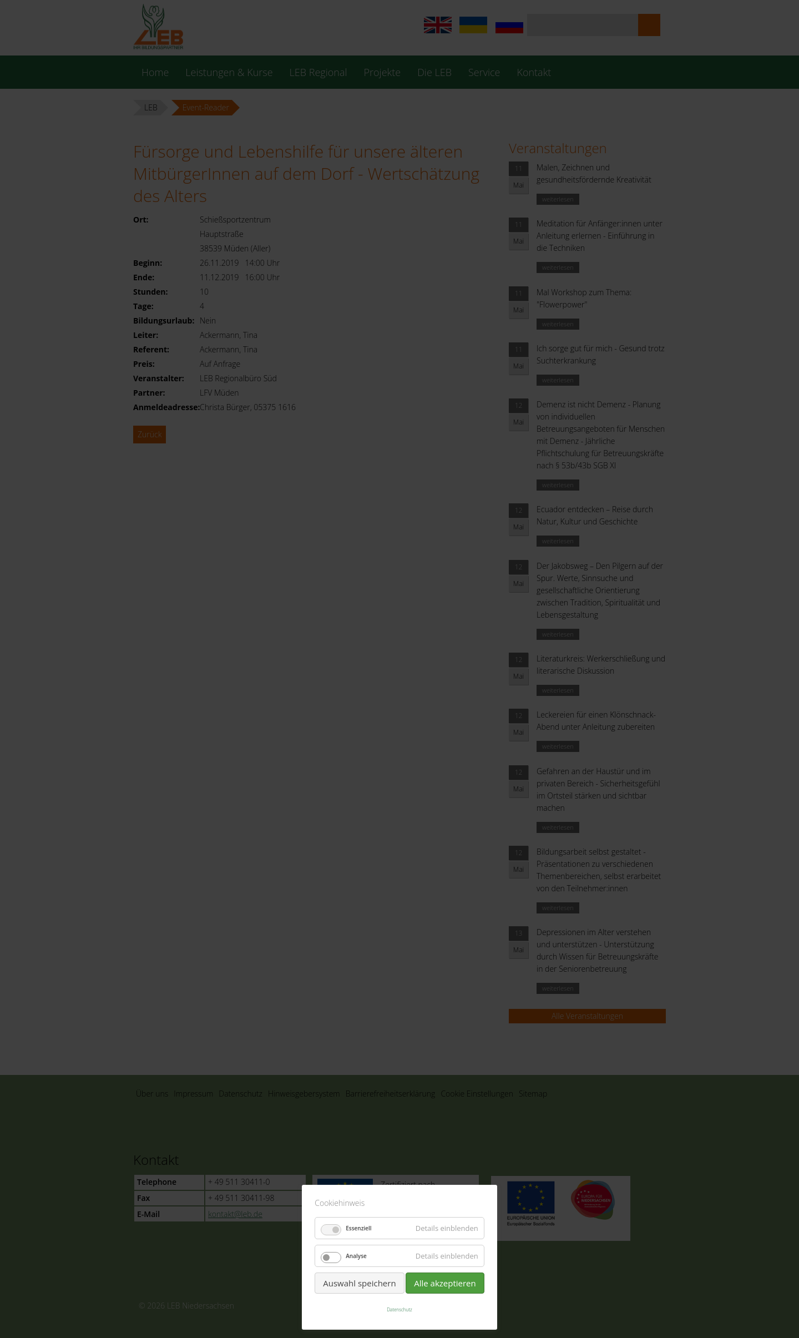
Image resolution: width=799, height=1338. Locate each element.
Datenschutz (399, 1309)
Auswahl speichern (359, 1283)
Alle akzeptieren (445, 1283)
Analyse (356, 1256)
